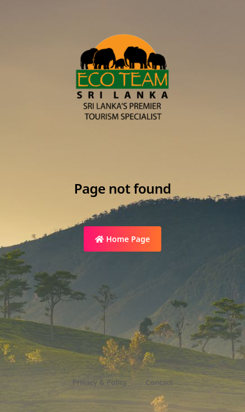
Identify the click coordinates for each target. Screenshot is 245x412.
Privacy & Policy (99, 382)
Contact (159, 382)
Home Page (122, 239)
